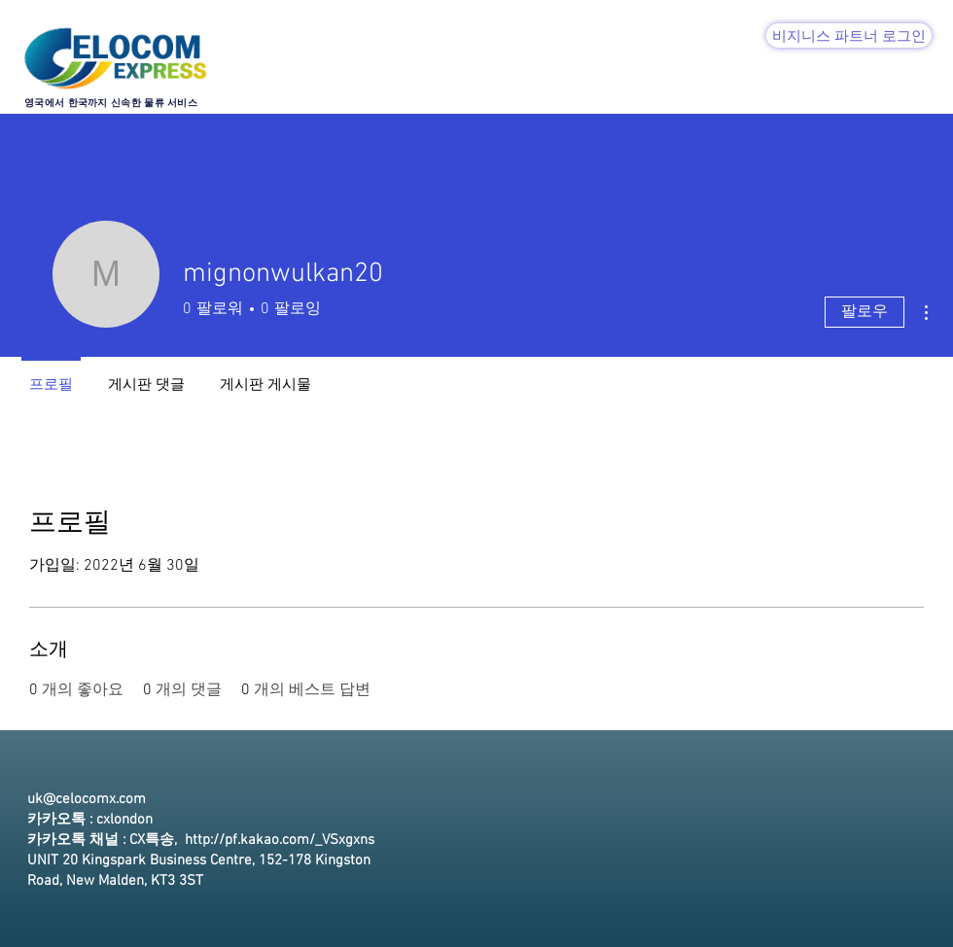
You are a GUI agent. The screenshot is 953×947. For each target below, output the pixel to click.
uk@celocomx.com (86, 799)
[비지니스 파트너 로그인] (849, 35)
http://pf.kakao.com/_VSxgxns (279, 840)
